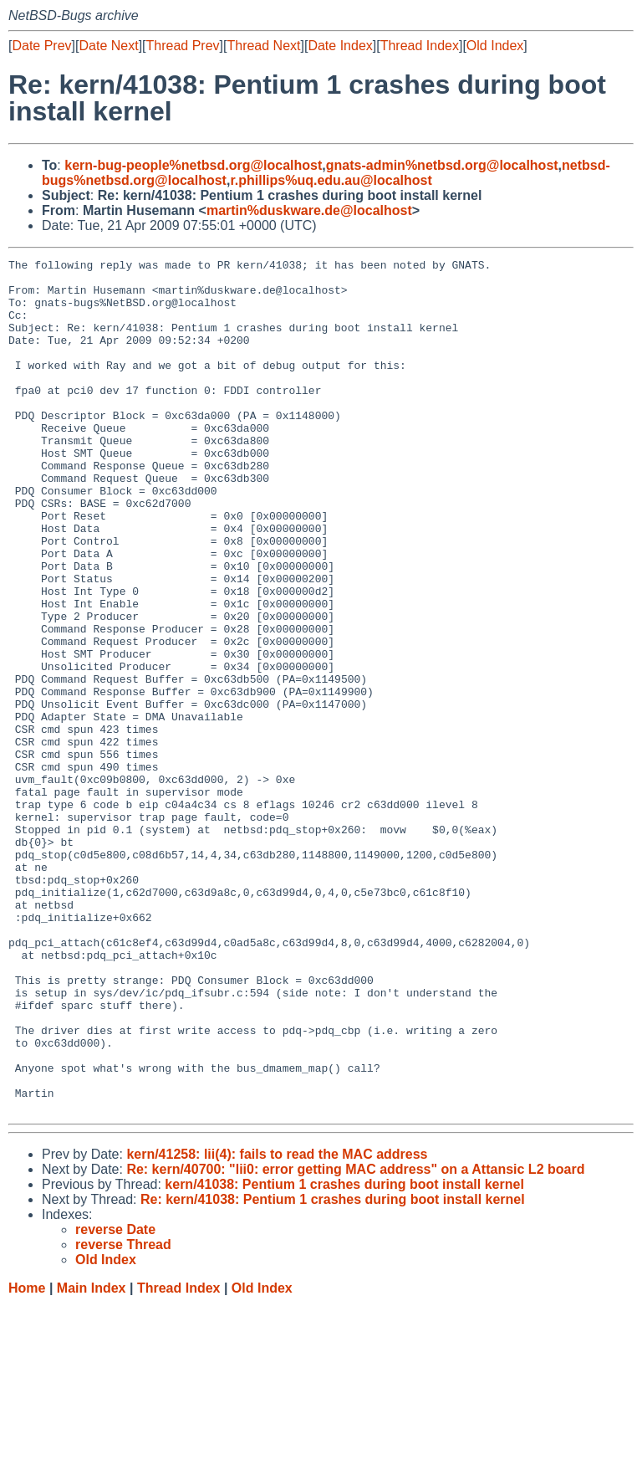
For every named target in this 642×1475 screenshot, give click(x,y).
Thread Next (263, 45)
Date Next (108, 45)
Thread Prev (183, 45)
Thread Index (419, 45)
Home (26, 1459)
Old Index (494, 45)
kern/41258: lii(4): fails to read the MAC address (276, 1325)
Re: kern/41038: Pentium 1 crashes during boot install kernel (332, 1370)
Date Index (340, 45)
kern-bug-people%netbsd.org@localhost (193, 165)
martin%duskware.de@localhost (309, 210)
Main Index (91, 1459)
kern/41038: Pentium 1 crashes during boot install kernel (344, 1355)
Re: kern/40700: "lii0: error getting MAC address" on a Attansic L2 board (355, 1340)
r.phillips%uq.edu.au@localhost (330, 180)
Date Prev (41, 45)
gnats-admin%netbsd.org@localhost (442, 165)
